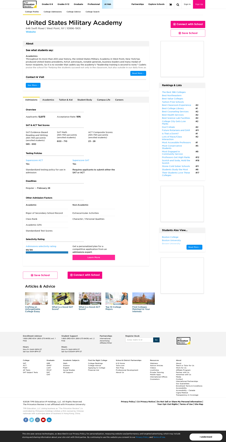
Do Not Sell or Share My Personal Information (179, 402)
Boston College (170, 237)
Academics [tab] (48, 100)
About (178, 363)
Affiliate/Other (106, 343)
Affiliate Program (183, 370)
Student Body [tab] (84, 100)
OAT (48, 375)
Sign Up (199, 4)
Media (178, 377)
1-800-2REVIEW (39, 338)
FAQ (25, 341)
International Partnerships (187, 381)
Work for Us (181, 368)
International (105, 338)
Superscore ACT (34, 160)
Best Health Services (173, 115)
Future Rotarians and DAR (176, 130)
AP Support (68, 372)
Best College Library (173, 108)
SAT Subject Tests (30, 372)
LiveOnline (154, 370)
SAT (24, 363)
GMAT (49, 365)
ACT (25, 365)
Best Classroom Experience (176, 105)
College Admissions (53, 12)
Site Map (198, 404)
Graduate (78, 4)
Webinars (154, 363)
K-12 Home (120, 363)
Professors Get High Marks (176, 157)
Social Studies (69, 370)
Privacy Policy (142, 437)
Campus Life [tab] (103, 100)
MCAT (49, 370)
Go (156, 340)
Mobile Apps (155, 375)
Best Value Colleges (172, 98)
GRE (48, 363)
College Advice (74, 12)
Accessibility (181, 388)
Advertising (105, 341)
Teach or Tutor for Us (185, 365)
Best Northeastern (171, 95)
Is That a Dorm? (170, 133)
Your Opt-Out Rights (167, 404)
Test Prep (120, 368)
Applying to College (96, 368)
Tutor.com (120, 365)
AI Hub (107, 4)
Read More (138, 73)
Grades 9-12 (63, 4)
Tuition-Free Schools (173, 102)
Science (66, 365)
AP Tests (26, 370)
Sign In (187, 4)
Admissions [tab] (31, 100)
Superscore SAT (80, 160)
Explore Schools (156, 4)
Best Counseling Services (175, 111)
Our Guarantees (182, 384)
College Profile (32, 12)
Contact (179, 379)
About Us (120, 372)
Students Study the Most (175, 169)
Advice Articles (156, 365)
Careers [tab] (119, 100)
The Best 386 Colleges (174, 92)
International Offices (158, 377)
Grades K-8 (47, 4)
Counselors (155, 379)
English (66, 368)
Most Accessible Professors (176, 142)
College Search (92, 12)
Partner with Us (182, 372)
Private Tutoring (157, 372)
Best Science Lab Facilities (176, 118)
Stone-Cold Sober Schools (176, 166)
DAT (48, 372)
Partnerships (137, 4)
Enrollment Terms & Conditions (189, 386)
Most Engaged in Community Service (172, 152)
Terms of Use (159, 437)
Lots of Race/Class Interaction (172, 138)
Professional (94, 4)
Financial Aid (93, 370)
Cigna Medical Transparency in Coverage (187, 394)
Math (65, 363)
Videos (153, 368)
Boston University (171, 240)
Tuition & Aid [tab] (65, 100)
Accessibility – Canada (185, 390)
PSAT (25, 368)
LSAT (49, 368)
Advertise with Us (183, 375)
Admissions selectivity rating (41, 246)
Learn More (93, 257)
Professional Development (127, 370)
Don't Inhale (168, 127)
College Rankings (95, 363)
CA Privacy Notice (146, 402)
